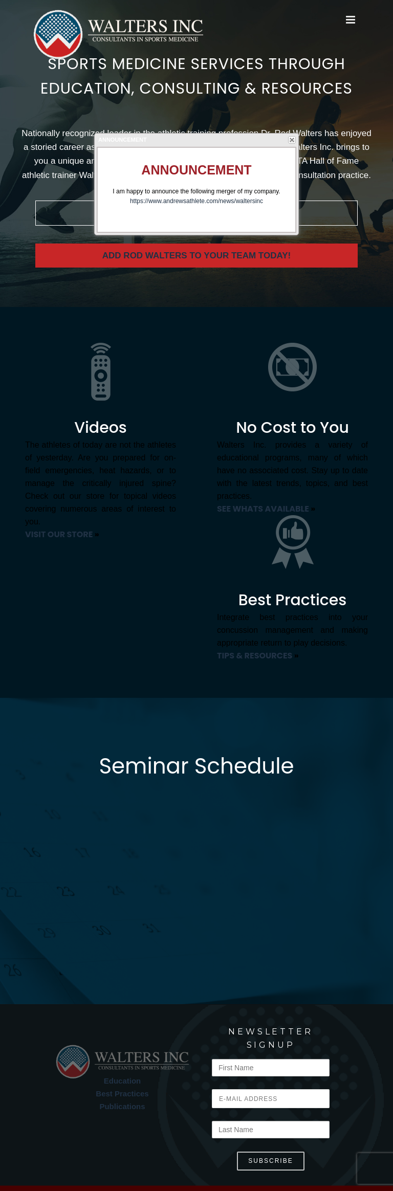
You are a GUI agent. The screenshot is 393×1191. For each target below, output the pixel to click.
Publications (122, 1106)
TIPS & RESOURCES (254, 655)
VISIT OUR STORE (59, 534)
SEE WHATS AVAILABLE (263, 509)
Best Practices (122, 1093)
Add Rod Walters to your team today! (196, 255)
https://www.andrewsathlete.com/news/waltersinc (196, 201)
